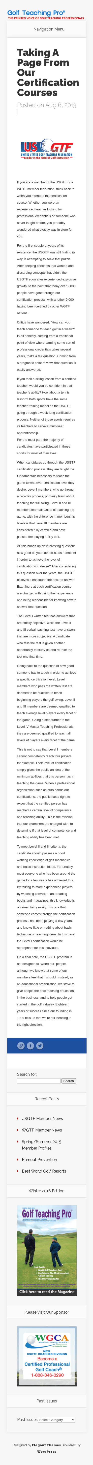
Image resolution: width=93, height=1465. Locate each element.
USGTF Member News (42, 1118)
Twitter (40, 1046)
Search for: (27, 1074)
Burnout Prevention (39, 1159)
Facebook (30, 1046)
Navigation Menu (48, 29)
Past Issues (27, 1419)
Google (21, 1046)
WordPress (46, 1451)
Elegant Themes (46, 1445)
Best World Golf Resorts (44, 1171)
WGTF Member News (42, 1130)
